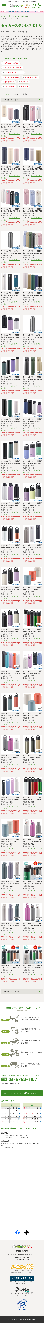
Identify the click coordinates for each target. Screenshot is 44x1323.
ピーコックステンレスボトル (14, 72)
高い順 (16, 94)
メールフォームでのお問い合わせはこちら (24, 1093)
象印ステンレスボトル (12, 63)
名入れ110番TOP (7, 16)
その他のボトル (9, 82)
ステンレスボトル (21, 16)
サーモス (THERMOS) (12, 77)
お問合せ (34, 7)
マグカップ (24, 82)
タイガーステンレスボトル (13, 68)
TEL (39, 7)
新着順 (25, 94)
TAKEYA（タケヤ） (31, 77)
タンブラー (24, 86)
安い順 (6, 94)
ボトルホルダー (9, 86)
